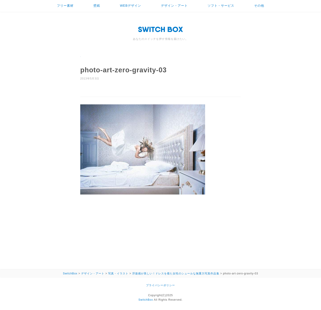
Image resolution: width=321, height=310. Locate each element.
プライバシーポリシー (160, 285)
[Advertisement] (160, 230)
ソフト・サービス (221, 5)
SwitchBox (145, 299)
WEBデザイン (130, 5)
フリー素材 (65, 5)
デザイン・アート (174, 5)
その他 (259, 5)
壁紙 (96, 5)
